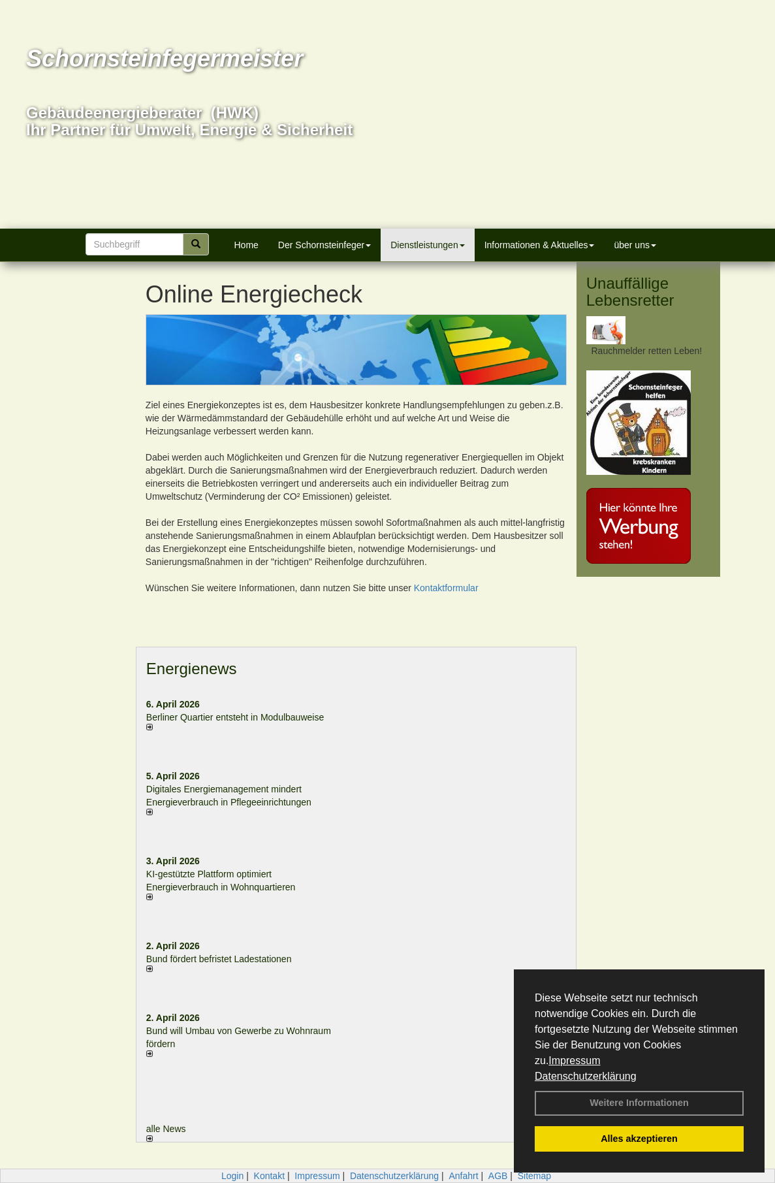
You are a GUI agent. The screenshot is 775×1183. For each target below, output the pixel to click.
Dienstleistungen (427, 245)
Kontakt (269, 1176)
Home (246, 245)
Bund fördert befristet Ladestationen (219, 959)
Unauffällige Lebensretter (630, 291)
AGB (498, 1176)
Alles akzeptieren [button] (639, 1138)
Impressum (574, 1060)
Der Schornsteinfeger (324, 245)
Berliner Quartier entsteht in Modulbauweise (235, 717)
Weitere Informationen (639, 1102)
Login (232, 1176)
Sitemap (534, 1176)
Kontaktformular (446, 588)
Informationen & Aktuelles (539, 245)
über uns (635, 245)
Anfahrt (463, 1176)
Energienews (191, 668)
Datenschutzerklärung (586, 1076)
